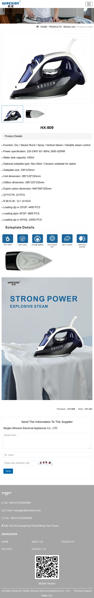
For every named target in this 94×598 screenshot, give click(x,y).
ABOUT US (37, 541)
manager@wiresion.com (27, 510)
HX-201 (88, 409)
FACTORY (7, 549)
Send (8, 471)
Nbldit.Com (46, 595)
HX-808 (71, 409)
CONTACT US (39, 549)
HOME (43, 27)
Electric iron (69, 27)
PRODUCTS (55, 27)
